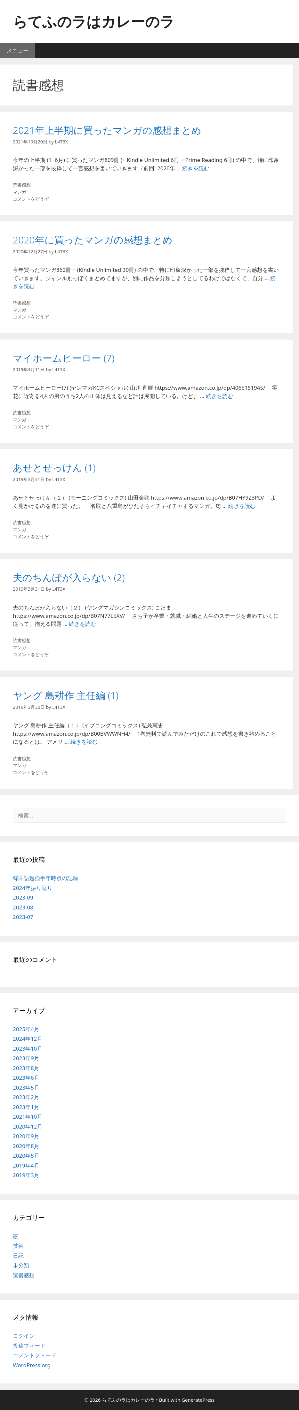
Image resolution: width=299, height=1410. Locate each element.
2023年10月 (27, 1048)
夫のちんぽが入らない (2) (69, 577)
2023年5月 (26, 1087)
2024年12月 (27, 1038)
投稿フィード (29, 1345)
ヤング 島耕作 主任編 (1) (65, 695)
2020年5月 (26, 1155)
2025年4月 (26, 1029)
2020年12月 (27, 1126)
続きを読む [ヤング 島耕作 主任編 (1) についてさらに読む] (84, 741)
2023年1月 (26, 1107)
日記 (18, 1255)
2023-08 (23, 907)
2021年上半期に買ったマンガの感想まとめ (107, 130)
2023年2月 (26, 1097)
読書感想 (22, 185)
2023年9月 (26, 1058)
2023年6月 (26, 1077)
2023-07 (23, 917)
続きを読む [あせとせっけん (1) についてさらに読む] (241, 506)
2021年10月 (27, 1116)
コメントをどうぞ (31, 199)
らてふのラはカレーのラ (93, 21)
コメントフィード (34, 1355)
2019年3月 (26, 1175)
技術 (18, 1245)
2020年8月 (26, 1146)
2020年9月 (26, 1136)
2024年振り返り (33, 888)
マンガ (19, 192)
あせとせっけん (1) (54, 467)
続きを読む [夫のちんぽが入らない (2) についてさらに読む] (82, 623)
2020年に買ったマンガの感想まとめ (93, 239)
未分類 (21, 1265)
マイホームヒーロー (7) (64, 357)
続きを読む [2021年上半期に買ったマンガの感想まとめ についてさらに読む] (195, 168)
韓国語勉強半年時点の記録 (45, 878)
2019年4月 (26, 1165)
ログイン (24, 1335)
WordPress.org (32, 1365)
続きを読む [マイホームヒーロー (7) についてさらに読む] (219, 396)
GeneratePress (198, 1400)
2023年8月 (26, 1068)
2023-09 (23, 897)
